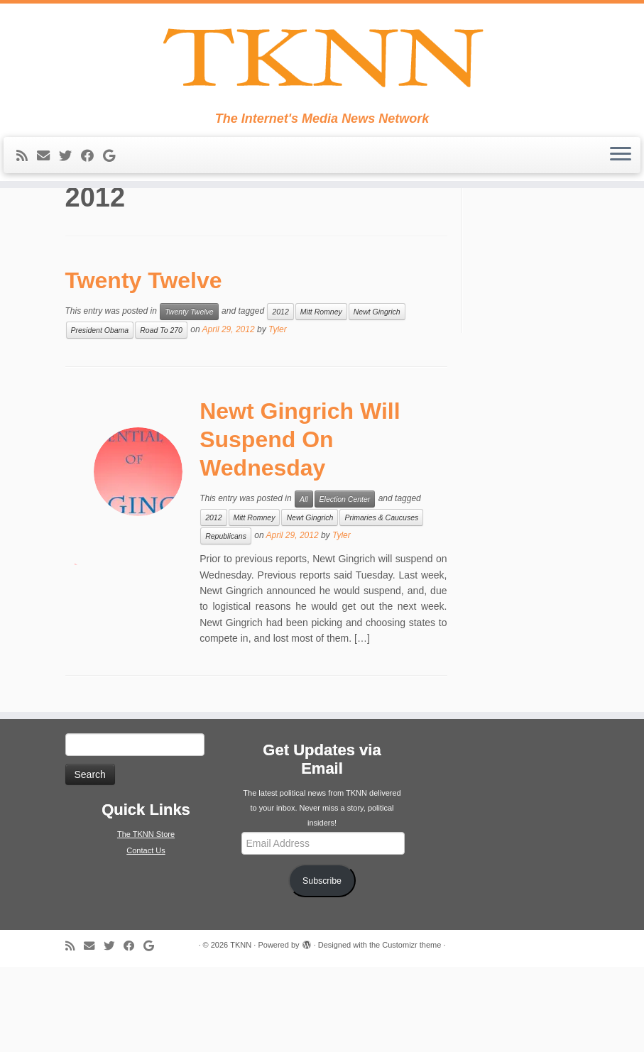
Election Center (345, 584)
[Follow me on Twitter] (70, 177)
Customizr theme (411, 1030)
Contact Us (145, 935)
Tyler (277, 415)
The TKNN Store (146, 919)
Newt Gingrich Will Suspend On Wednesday (300, 524)
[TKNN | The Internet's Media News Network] (322, 68)
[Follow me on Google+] (113, 177)
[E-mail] (48, 177)
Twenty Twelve (143, 365)
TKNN (240, 1030)
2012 (280, 397)
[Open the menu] (620, 176)
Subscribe (322, 966)
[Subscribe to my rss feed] (26, 177)
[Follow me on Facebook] (92, 177)
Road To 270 (161, 415)
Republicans (225, 621)
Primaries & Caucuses (381, 602)
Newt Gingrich (377, 397)
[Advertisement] (546, 342)
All (304, 584)
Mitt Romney (321, 397)
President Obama (100, 415)
